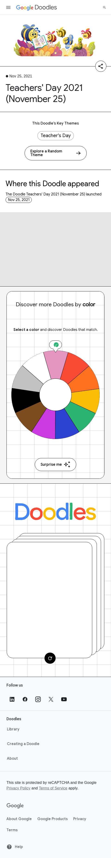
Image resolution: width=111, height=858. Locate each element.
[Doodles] (55, 511)
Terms (12, 830)
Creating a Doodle (23, 744)
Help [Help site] (14, 847)
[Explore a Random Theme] (56, 153)
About (12, 758)
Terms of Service (53, 788)
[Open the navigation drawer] (8, 7)
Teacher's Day (56, 136)
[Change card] (50, 658)
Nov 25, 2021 (19, 200)
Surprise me (55, 464)
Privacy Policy (18, 788)
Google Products (52, 819)
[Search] (104, 7)
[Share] (100, 66)
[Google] (15, 806)
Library (13, 729)
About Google (19, 819)
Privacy (79, 819)
